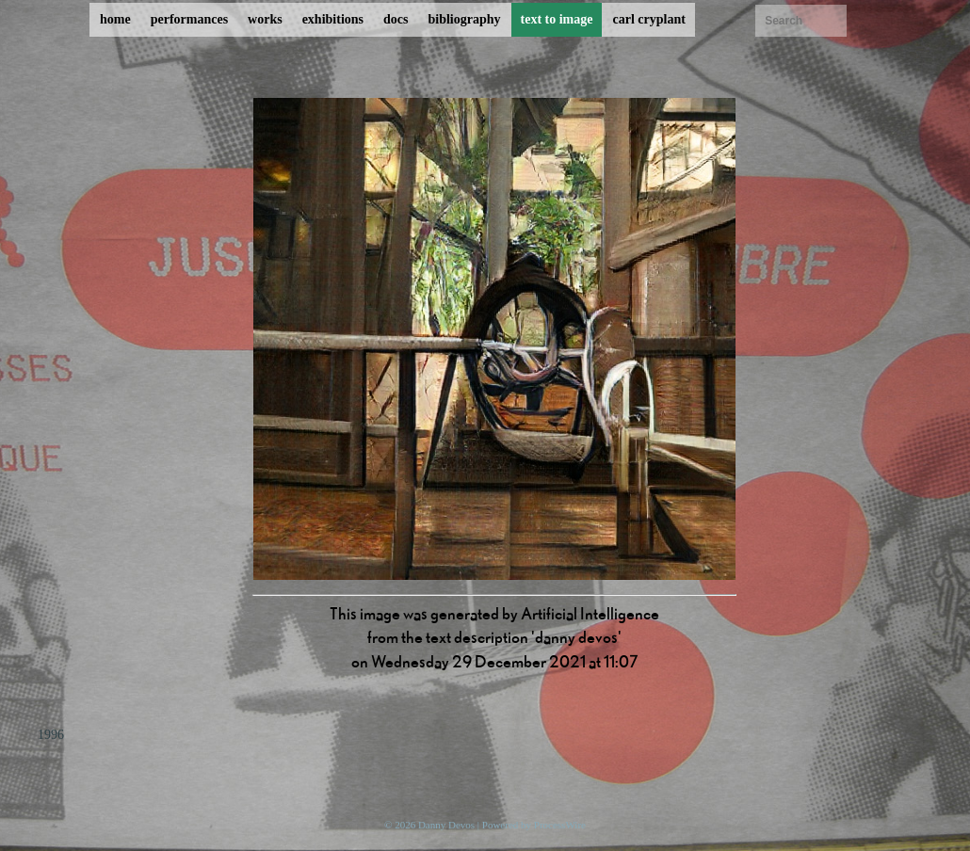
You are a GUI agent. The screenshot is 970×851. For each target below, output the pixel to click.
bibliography (464, 19)
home (115, 19)
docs (395, 19)
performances (189, 19)
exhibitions (333, 19)
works (265, 19)
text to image (557, 19)
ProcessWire (560, 824)
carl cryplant (648, 19)
